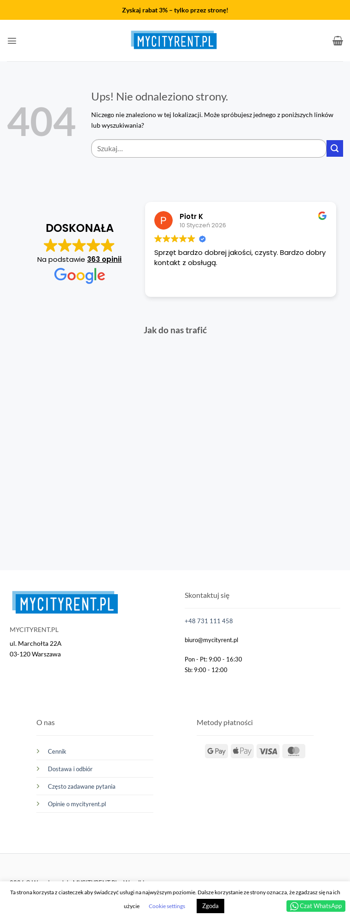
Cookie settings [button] (167, 906)
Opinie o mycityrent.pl (77, 804)
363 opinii (104, 259)
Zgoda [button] (210, 905)
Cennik (57, 751)
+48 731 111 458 (209, 621)
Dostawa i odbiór (70, 769)
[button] (12, 40)
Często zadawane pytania (82, 786)
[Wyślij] (335, 148)
